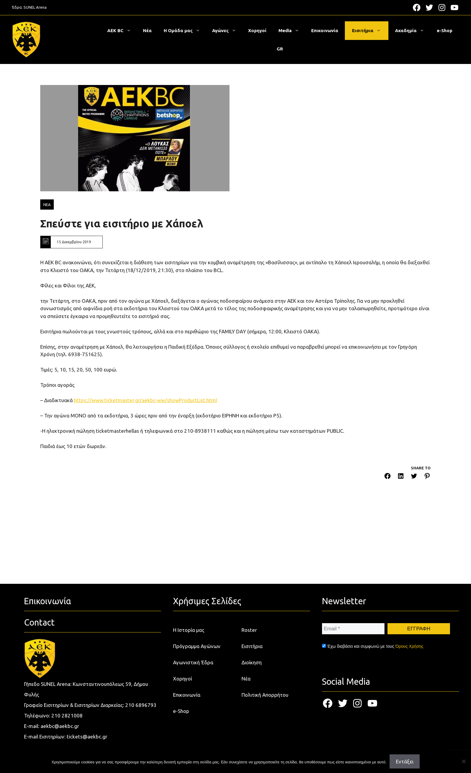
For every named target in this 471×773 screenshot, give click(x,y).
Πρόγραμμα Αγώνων (196, 646)
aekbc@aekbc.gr (60, 726)
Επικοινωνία (324, 30)
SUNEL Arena (35, 7)
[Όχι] (463, 761)
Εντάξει (404, 761)
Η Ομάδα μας (185, 31)
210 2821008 (67, 715)
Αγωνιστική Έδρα (193, 662)
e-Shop (444, 30)
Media (291, 31)
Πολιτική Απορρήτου (265, 695)
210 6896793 (140, 705)
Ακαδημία (412, 31)
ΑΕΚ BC (122, 31)
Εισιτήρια (369, 31)
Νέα (147, 30)
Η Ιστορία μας (188, 630)
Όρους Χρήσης (409, 646)
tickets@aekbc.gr (87, 736)
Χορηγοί (257, 30)
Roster (249, 630)
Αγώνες (227, 31)
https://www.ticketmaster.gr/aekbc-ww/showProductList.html (145, 400)
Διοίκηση (252, 662)
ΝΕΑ (47, 204)
